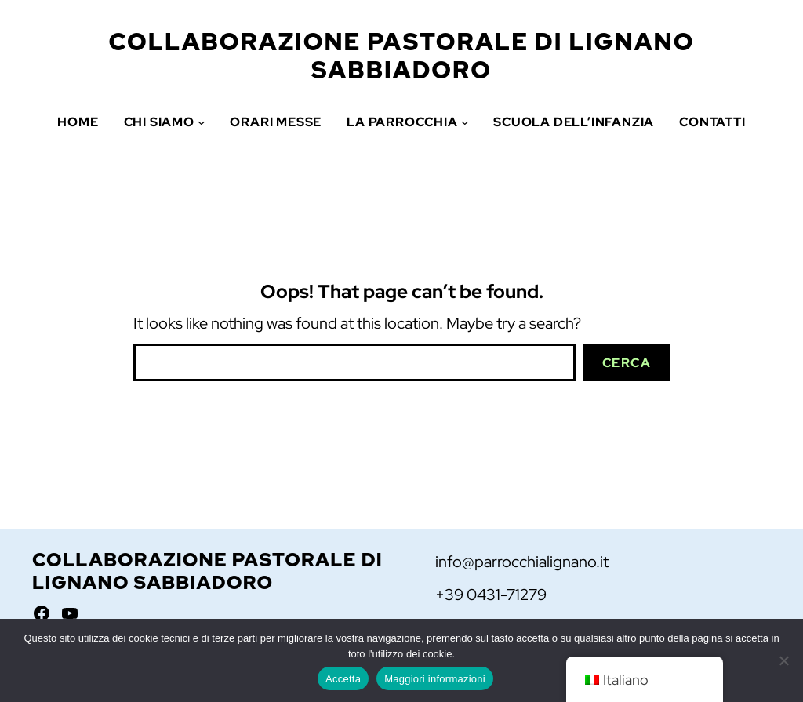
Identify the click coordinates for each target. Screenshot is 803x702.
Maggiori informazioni (434, 679)
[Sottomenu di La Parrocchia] (465, 122)
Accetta (343, 679)
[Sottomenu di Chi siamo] (201, 122)
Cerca (627, 363)
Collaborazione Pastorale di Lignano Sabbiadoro (402, 55)
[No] (783, 660)
